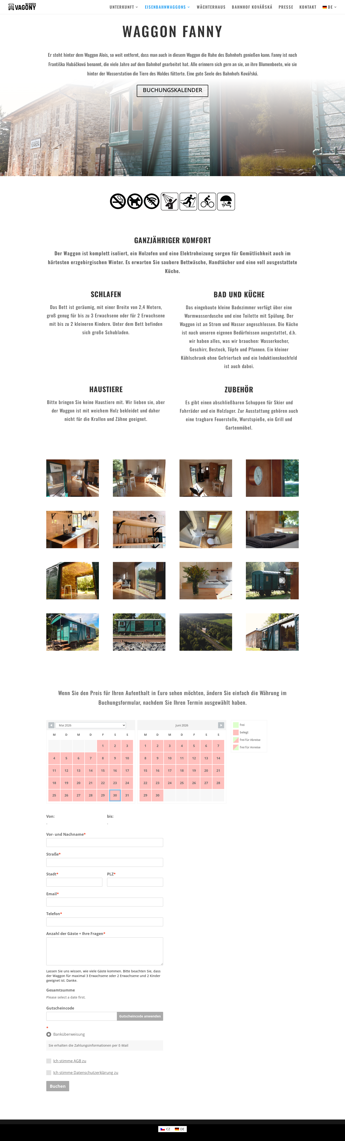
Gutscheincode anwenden (140, 1016)
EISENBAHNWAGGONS (165, 7)
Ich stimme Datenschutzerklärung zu (85, 1072)
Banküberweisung (65, 1034)
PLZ (111, 874)
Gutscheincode (60, 1008)
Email (52, 893)
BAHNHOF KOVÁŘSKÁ (252, 7)
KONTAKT (307, 7)
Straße (53, 854)
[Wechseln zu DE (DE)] (179, 1129)
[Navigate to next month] (221, 725)
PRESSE (286, 7)
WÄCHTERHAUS (211, 7)
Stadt (52, 874)
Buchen (58, 1086)
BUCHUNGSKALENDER (172, 90)
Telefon (54, 913)
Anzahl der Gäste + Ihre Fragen (75, 933)
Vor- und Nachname (66, 834)
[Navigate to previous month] (51, 725)
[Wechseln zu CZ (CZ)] (165, 1129)
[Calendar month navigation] (90, 725)
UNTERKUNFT (122, 7)
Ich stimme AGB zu (69, 1060)
